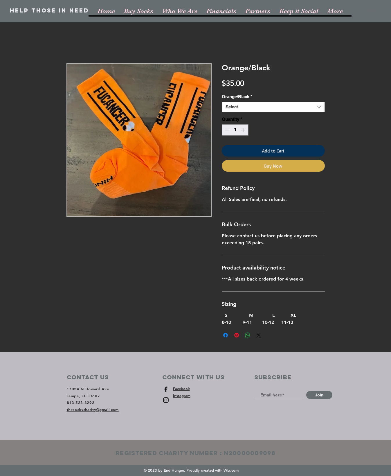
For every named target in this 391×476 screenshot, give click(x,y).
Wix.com (231, 470)
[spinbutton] (235, 130)
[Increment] (244, 130)
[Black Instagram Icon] (166, 400)
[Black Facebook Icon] (166, 389)
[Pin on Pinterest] (236, 335)
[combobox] (273, 107)
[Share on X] (258, 335)
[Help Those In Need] (49, 11)
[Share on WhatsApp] (247, 335)
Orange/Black (237, 96)
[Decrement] (226, 130)
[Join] (319, 395)
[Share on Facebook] (225, 335)
